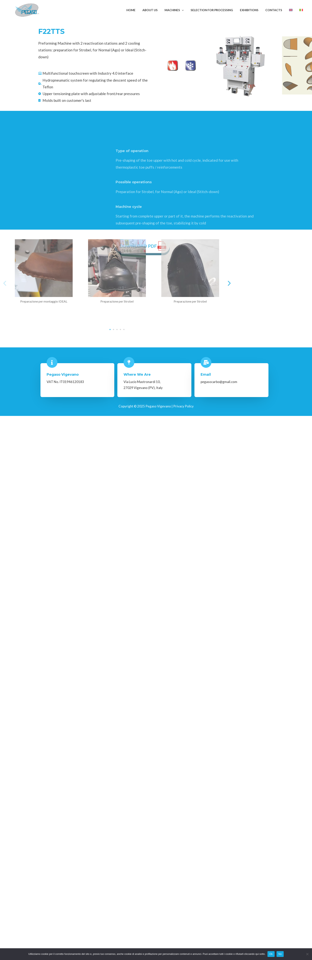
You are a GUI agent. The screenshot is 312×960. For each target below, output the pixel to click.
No (280, 953)
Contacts (278, 10)
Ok (271, 953)
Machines (181, 10)
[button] (254, 283)
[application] (189, 10)
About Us (158, 10)
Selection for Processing (218, 10)
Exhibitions (254, 10)
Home (140, 10)
